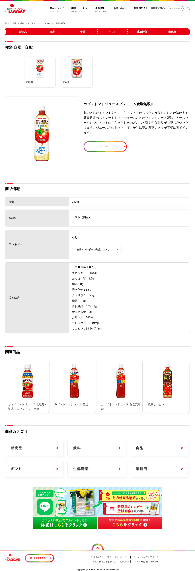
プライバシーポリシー (118, 557)
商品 (14, 23)
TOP (7, 23)
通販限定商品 (158, 7)
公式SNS (124, 561)
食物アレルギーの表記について (93, 249)
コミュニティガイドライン (103, 561)
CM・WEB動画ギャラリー (145, 561)
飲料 (22, 23)
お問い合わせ (121, 8)
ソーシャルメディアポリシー (147, 557)
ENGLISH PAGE (175, 9)
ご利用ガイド (96, 557)
